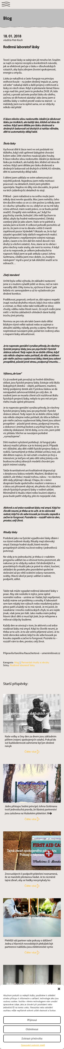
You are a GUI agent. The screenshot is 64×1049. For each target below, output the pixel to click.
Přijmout (32, 1020)
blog (16, 662)
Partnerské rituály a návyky (35, 662)
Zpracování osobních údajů (33, 1045)
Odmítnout (32, 1029)
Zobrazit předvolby (32, 1038)
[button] (59, 989)
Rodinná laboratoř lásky (22, 665)
